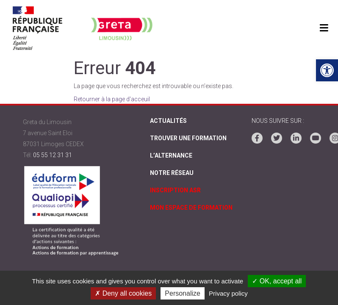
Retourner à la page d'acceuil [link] (112, 99)
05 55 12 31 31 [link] (52, 155)
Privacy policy (228, 293)
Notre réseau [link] (172, 172)
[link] (327, 70)
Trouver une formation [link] (188, 138)
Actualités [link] (168, 120)
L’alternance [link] (171, 155)
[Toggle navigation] (324, 28)
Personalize (182, 293)
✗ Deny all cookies (123, 293)
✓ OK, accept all (277, 281)
